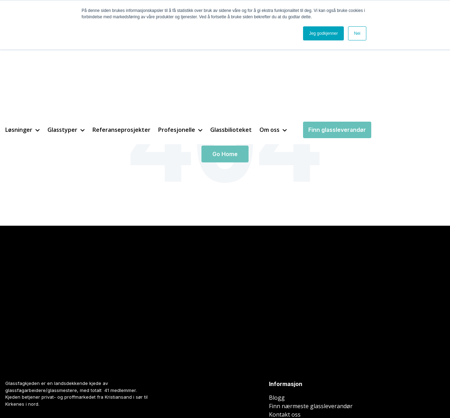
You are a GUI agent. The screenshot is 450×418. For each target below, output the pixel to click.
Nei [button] (357, 33)
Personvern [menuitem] (337, 389)
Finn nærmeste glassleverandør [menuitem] (311, 307)
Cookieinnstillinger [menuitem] (294, 389)
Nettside (12, 393)
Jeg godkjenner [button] (323, 33)
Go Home (225, 153)
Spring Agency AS (92, 393)
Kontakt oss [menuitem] (285, 315)
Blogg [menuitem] (277, 298)
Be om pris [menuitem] (283, 324)
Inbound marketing (41, 393)
